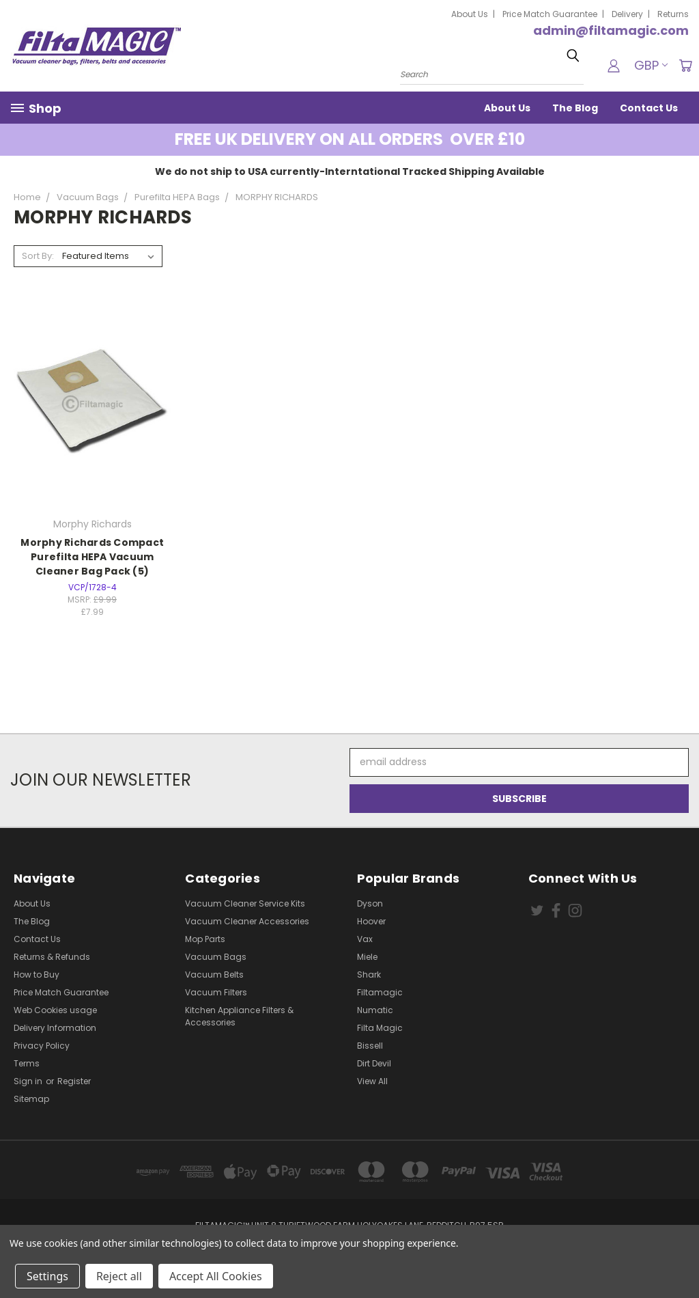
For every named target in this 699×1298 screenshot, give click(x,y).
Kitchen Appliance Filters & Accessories (239, 1016)
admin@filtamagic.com (611, 30)
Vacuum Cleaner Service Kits (245, 903)
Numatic (375, 1010)
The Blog (575, 108)
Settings (47, 1276)
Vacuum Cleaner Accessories (247, 921)
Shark (369, 974)
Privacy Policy (42, 1045)
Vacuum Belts (214, 974)
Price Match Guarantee (549, 14)
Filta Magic (380, 1028)
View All (372, 1081)
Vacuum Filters (216, 992)
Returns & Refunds (52, 957)
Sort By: (38, 255)
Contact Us (649, 108)
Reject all (119, 1276)
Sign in (29, 1081)
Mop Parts (205, 939)
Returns (673, 14)
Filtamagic (380, 992)
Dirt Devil (374, 1063)
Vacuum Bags (215, 957)
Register (74, 1081)
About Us (469, 14)
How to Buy (36, 974)
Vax (365, 939)
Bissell (370, 1045)
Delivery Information (55, 1028)
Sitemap (31, 1099)
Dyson (370, 903)
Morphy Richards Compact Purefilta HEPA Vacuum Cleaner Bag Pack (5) (92, 557)
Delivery (627, 14)
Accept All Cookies (215, 1276)
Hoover (371, 921)
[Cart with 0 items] (685, 65)
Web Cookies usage (55, 1010)
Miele (367, 957)
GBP (651, 65)
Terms (27, 1063)
